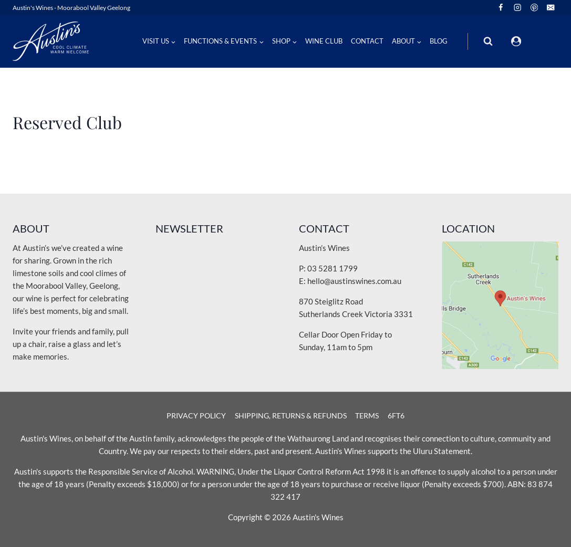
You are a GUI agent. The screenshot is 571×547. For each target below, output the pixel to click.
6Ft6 (396, 415)
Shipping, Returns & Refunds (291, 415)
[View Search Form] (488, 41)
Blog (439, 41)
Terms (367, 415)
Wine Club (323, 41)
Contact (367, 41)
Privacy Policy (196, 415)
